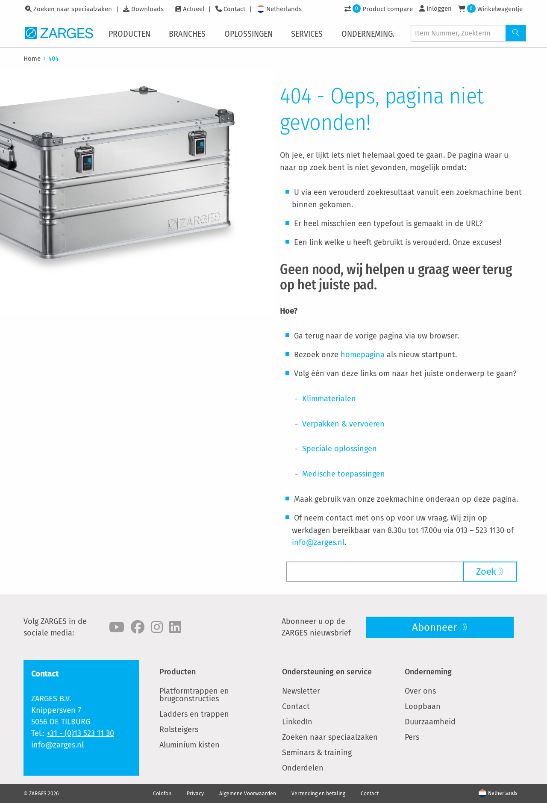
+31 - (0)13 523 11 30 (80, 733)
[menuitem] (131, 33)
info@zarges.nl (318, 542)
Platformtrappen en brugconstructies (194, 694)
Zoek (486, 571)
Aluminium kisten (189, 745)
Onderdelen (302, 768)
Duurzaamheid (430, 722)
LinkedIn (297, 722)
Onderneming (428, 672)
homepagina (363, 354)
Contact (234, 9)
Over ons (420, 691)
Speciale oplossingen (339, 448)
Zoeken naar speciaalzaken (72, 9)
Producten (177, 672)
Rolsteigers (178, 729)
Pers (412, 737)
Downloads (147, 9)
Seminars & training (317, 752)
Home (32, 58)
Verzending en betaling (318, 794)
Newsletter (301, 691)
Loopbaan (423, 706)
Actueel (193, 9)
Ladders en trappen (194, 714)
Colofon (162, 794)
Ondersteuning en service (327, 672)
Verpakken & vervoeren (343, 424)
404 (53, 58)
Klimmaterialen (329, 398)
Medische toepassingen (343, 474)
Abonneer (435, 627)
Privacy (195, 794)
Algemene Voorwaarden (247, 794)
